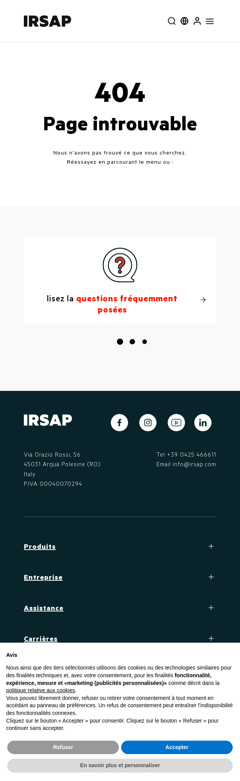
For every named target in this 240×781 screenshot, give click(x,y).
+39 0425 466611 (191, 454)
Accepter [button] (176, 747)
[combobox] (171, 21)
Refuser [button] (63, 747)
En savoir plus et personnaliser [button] (120, 765)
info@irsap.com (194, 464)
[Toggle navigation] (209, 21)
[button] (197, 21)
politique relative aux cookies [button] (40, 690)
